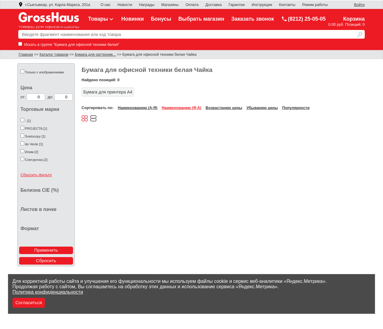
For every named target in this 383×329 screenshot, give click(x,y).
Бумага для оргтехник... (95, 54)
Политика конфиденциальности (48, 292)
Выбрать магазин (201, 19)
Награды (146, 5)
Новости (125, 5)
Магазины (170, 5)
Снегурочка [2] (36, 160)
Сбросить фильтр (36, 175)
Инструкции (262, 5)
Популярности (296, 107)
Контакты (287, 5)
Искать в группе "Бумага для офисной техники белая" (68, 44)
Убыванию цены (262, 107)
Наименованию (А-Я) (137, 107)
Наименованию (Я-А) (181, 107)
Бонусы (161, 19)
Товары (101, 19)
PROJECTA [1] (36, 128)
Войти (359, 5)
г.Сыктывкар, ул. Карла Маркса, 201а (54, 5)
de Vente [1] (34, 144)
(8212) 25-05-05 (303, 19)
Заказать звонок (252, 19)
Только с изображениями (44, 72)
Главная (26, 54)
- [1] (28, 121)
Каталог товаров (53, 54)
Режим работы (315, 5)
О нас (106, 5)
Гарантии (237, 5)
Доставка (214, 5)
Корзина (354, 19)
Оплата (192, 5)
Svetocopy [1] (35, 136)
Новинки (132, 19)
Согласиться (29, 302)
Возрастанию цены (224, 107)
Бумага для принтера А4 (107, 92)
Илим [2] (31, 152)
